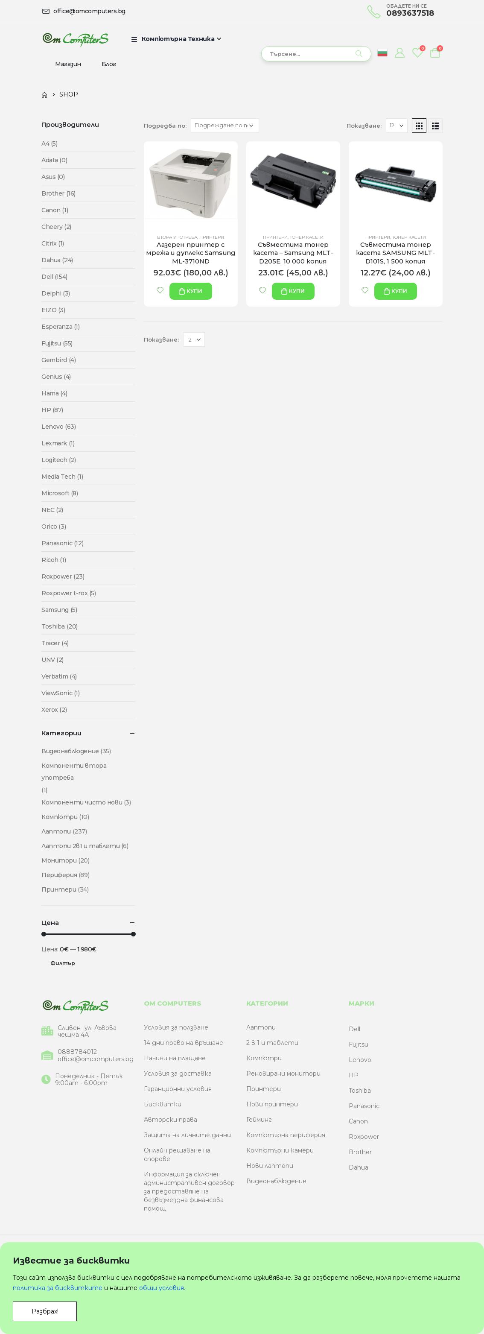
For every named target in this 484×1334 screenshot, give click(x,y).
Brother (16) (58, 193)
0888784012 (77, 1052)
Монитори (59, 860)
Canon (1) (54, 210)
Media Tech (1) (62, 476)
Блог (109, 64)
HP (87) (52, 410)
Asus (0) (53, 177)
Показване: (364, 125)
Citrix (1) (52, 243)
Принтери (211, 237)
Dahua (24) (57, 260)
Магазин (68, 64)
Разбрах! (45, 1311)
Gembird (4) (58, 360)
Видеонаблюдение (70, 751)
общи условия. (162, 1288)
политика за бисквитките (57, 1288)
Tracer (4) (55, 643)
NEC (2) (52, 510)
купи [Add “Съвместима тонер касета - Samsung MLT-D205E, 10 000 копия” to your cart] (297, 291)
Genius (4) (56, 376)
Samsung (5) (59, 610)
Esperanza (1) (60, 327)
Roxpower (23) (63, 576)
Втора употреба (177, 237)
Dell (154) (54, 277)
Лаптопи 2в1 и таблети (80, 846)
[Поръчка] (225, 125)
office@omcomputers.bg (96, 1059)
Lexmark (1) (57, 443)
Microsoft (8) (59, 493)
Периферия (59, 875)
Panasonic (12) (62, 543)
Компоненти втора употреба (73, 771)
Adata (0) (54, 160)
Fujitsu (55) (57, 343)
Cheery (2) (56, 227)
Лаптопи (56, 831)
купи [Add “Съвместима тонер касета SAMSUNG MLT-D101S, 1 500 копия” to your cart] (399, 291)
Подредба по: (165, 125)
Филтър (62, 963)
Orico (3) (53, 526)
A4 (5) (49, 143)
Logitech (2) (58, 460)
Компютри (59, 817)
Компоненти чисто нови (81, 802)
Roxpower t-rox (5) (68, 593)
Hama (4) (54, 393)
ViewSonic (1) (60, 693)
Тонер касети (307, 237)
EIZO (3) (53, 310)
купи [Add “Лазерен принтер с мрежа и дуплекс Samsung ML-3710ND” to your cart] (194, 291)
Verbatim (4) (59, 676)
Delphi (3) (55, 293)
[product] (191, 184)
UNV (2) (52, 660)
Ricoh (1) (53, 560)
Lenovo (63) (58, 426)
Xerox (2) (54, 710)
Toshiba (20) (59, 626)
